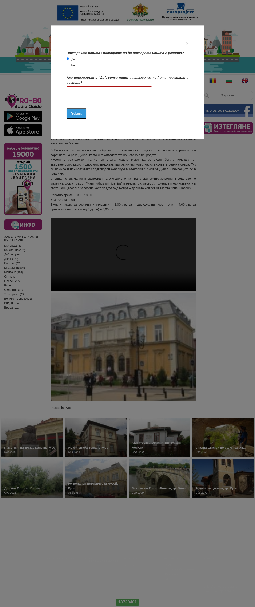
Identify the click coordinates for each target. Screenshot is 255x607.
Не (73, 65)
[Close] (187, 43)
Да (73, 59)
